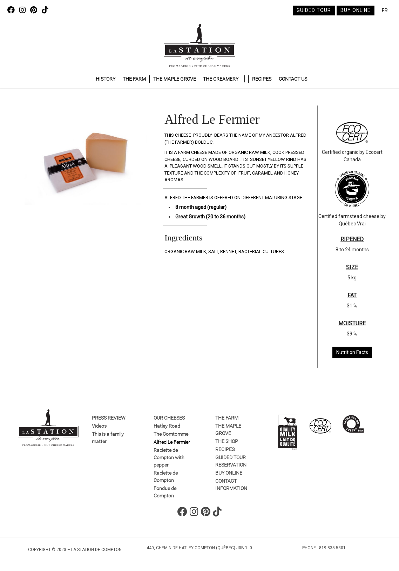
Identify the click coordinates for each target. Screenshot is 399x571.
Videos (99, 426)
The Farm (134, 79)
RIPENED (352, 239)
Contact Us (293, 79)
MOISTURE (352, 323)
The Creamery (220, 79)
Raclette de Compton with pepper (169, 457)
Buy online (355, 10)
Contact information (231, 484)
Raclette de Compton (166, 476)
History (105, 79)
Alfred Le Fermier (172, 442)
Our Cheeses (169, 418)
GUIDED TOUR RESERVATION (230, 461)
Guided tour (314, 10)
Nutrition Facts (352, 352)
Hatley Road (167, 426)
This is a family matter (108, 437)
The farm (226, 418)
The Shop (226, 441)
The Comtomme (171, 434)
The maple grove (174, 79)
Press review (109, 418)
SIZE (352, 267)
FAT (352, 295)
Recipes (261, 79)
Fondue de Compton (165, 491)
